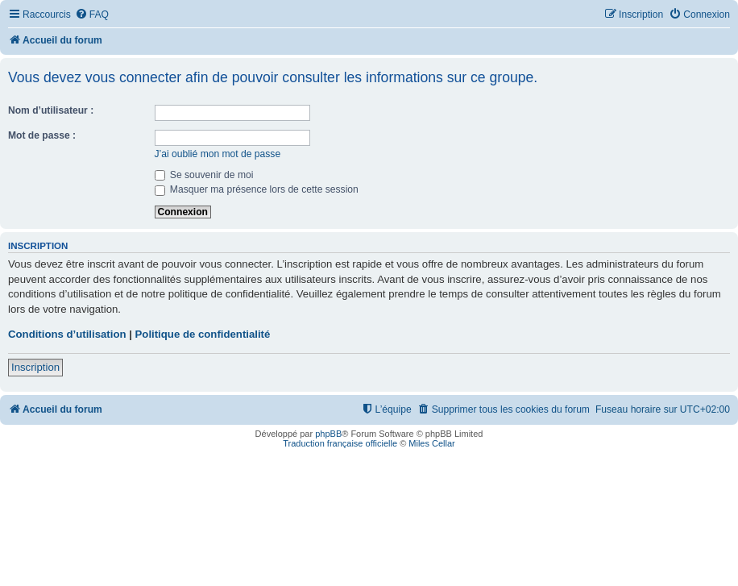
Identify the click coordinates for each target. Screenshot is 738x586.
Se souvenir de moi (204, 175)
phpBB (328, 433)
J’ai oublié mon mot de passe (218, 154)
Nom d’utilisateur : (50, 110)
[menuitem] (92, 15)
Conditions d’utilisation (67, 334)
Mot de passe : (42, 135)
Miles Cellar (431, 443)
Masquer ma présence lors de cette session (257, 189)
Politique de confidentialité (203, 334)
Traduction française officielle (340, 443)
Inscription (35, 367)
